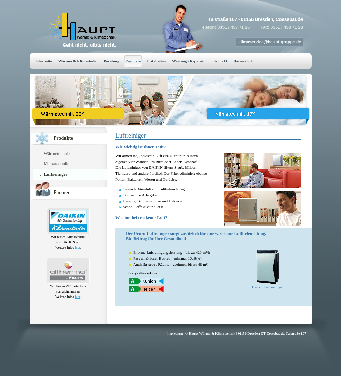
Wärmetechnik (57, 153)
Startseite (44, 61)
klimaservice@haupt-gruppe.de (269, 42)
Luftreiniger (56, 174)
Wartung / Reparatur (189, 61)
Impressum (175, 333)
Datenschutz (243, 61)
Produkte (133, 61)
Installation (156, 61)
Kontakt (220, 61)
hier (77, 247)
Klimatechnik (56, 163)
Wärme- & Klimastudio (78, 61)
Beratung (111, 61)
